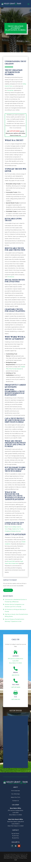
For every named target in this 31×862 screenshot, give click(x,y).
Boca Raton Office (15, 808)
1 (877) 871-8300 (15, 687)
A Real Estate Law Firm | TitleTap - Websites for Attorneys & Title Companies (15, 856)
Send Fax (15, 838)
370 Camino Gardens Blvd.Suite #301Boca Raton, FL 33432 (15, 661)
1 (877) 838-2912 (15, 699)
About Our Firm (15, 797)
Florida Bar (10, 90)
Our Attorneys (15, 794)
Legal (15, 859)
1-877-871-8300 (14, 131)
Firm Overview (15, 790)
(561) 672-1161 (15, 675)
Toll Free (15, 835)
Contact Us (8, 590)
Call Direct (15, 833)
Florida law (11, 276)
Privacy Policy (23, 857)
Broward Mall (11, 561)
